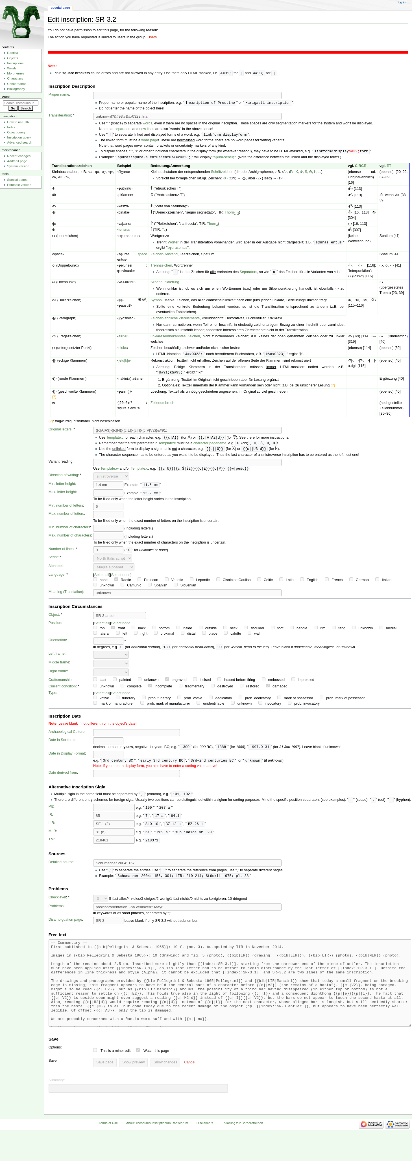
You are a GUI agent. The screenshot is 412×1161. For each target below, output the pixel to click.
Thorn (231, 214)
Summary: (57, 1102)
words (147, 124)
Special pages (17, 179)
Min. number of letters (66, 509)
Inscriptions (15, 63)
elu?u (122, 338)
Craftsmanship (60, 683)
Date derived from (63, 777)
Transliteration (60, 116)
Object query (16, 132)
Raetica (12, 52)
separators (122, 129)
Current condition (62, 690)
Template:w (110, 472)
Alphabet (56, 569)
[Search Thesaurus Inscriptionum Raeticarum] (20, 102)
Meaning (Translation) (66, 595)
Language (56, 578)
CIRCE (360, 167)
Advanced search (19, 142)
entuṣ (230, 158)
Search (7, 96)
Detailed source (61, 867)
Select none (121, 578)
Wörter (173, 244)
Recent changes (18, 156)
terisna (123, 231)
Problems (56, 911)
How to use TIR (18, 122)
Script (53, 560)
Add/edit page (17, 161)
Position (55, 626)
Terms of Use (108, 1145)
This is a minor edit (115, 1073)
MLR (52, 836)
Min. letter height (62, 487)
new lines (146, 129)
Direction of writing (63, 478)
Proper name (59, 95)
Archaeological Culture (67, 735)
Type (52, 696)
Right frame (58, 675)
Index (11, 127)
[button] (189, 1084)
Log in (402, 2)
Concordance (16, 83)
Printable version (19, 184)
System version (18, 166)
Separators (248, 274)
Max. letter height (62, 495)
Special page (60, 7)
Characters (15, 78)
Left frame (57, 657)
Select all (101, 578)
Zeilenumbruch (162, 405)
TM (51, 844)
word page (149, 141)
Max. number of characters (70, 539)
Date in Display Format (67, 757)
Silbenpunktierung (165, 284)
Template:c (114, 440)
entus (182, 249)
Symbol (156, 302)
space (142, 256)
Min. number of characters (69, 531)
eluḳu (122, 349)
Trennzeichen (161, 267)
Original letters (60, 432)
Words (11, 68)
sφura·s (220, 158)
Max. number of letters (66, 517)
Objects (12, 58)
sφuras (172, 249)
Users (152, 37)
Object (54, 618)
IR (50, 819)
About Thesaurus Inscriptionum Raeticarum (157, 1145)
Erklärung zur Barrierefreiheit (242, 1145)
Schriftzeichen (222, 173)
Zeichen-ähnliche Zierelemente (175, 320)
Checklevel (57, 903)
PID (52, 811)
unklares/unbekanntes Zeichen (175, 338)
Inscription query (19, 137)
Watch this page (156, 1073)
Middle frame (59, 666)
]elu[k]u (124, 362)
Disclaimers (205, 1145)
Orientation (57, 643)
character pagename (209, 446)
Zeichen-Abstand (164, 256)
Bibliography (16, 89)
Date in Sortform (62, 744)
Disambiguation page (65, 925)
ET (389, 167)
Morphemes (15, 73)
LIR (51, 828)
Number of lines (61, 552)
